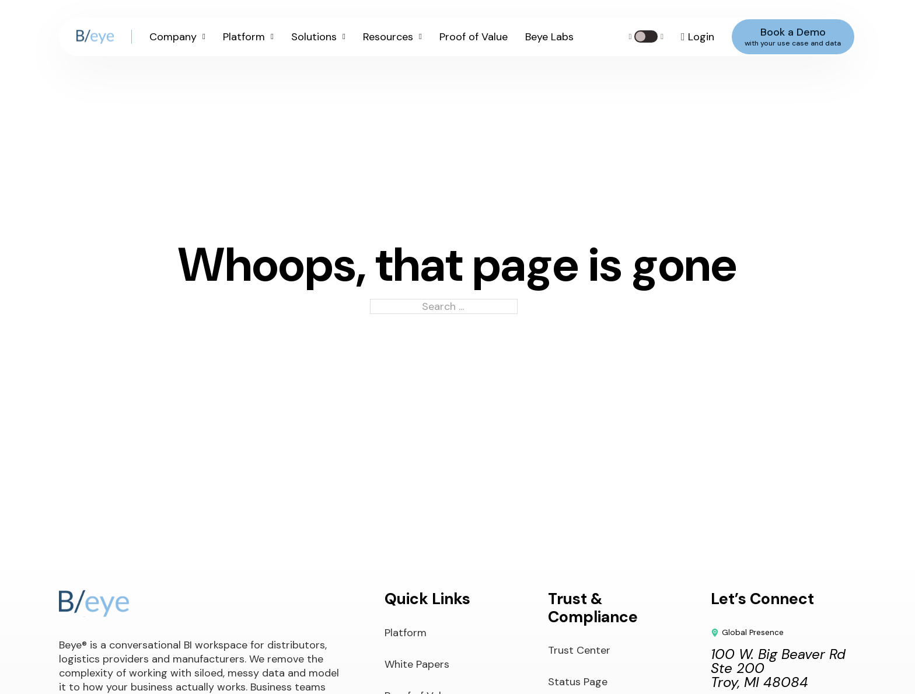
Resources (388, 37)
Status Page (577, 682)
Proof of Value (473, 37)
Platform (244, 37)
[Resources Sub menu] (420, 37)
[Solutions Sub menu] (344, 37)
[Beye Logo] (95, 37)
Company (173, 37)
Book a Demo (793, 36)
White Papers (417, 664)
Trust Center (579, 650)
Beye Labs (549, 37)
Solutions (314, 37)
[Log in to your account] (697, 37)
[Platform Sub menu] (272, 37)
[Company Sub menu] (203, 37)
